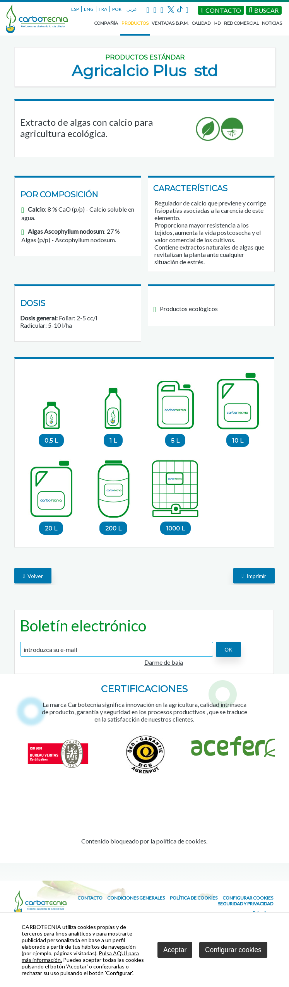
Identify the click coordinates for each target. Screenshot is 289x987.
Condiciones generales (136, 898)
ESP (75, 9)
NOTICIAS (272, 23)
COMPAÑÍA (106, 23)
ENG (89, 9)
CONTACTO (90, 898)
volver (33, 575)
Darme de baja (163, 662)
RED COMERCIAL (241, 23)
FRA (103, 9)
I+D (217, 23)
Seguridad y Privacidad (245, 904)
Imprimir (254, 575)
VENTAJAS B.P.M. (170, 23)
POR (116, 9)
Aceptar (174, 950)
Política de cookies (193, 898)
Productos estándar (145, 57)
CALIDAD (201, 23)
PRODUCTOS (135, 23)
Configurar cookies (247, 898)
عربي (132, 9)
